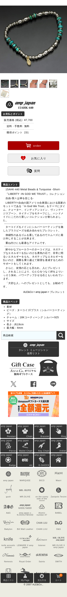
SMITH (58, 561)
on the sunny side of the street (42, 498)
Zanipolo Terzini (58, 497)
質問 (33, 170)
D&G (58, 529)
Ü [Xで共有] (14, 384)
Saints (42, 561)
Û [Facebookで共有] (33, 384)
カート (58, 578)
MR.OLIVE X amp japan (58, 546)
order (33, 145)
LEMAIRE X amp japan (25, 546)
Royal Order (25, 561)
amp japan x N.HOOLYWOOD (25, 514)
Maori (58, 480)
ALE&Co (28, 291)
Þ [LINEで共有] (53, 384)
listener (42, 545)
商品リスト (8, 580)
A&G (8, 513)
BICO (42, 480)
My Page (25, 580)
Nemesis (8, 561)
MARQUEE (25, 480)
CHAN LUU (41, 529)
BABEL (58, 513)
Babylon (8, 529)
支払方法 (42, 580)
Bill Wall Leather (25, 529)
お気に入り (33, 158)
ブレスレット (57, 291)
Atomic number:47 (42, 514)
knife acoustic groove (8, 546)
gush (8, 497)
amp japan (41, 291)
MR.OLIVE (25, 497)
